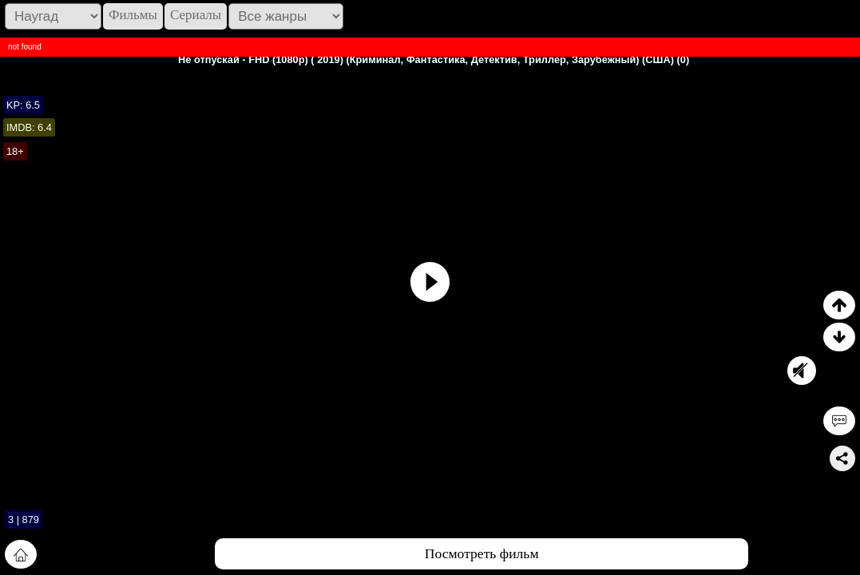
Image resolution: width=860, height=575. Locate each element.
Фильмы (133, 14)
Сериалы (195, 14)
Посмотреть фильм (482, 553)
